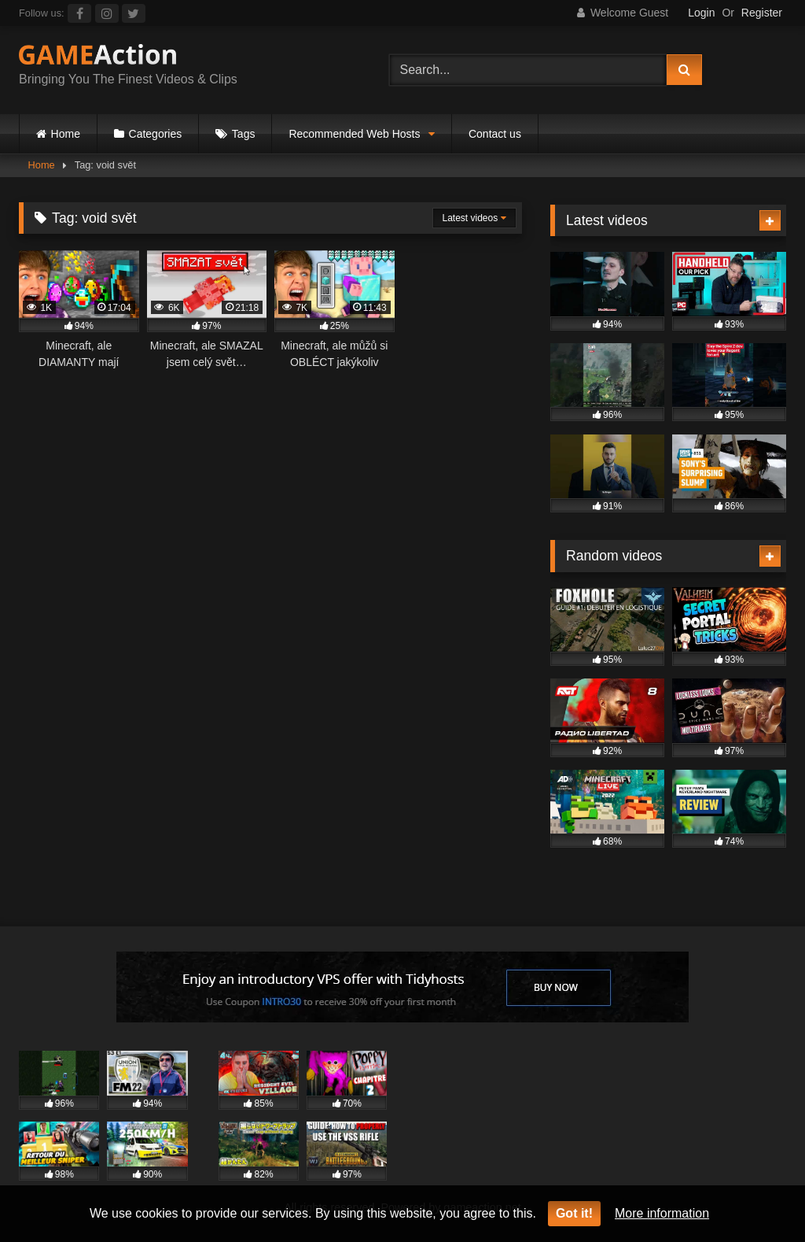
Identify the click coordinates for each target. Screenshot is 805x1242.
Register (761, 12)
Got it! (574, 1213)
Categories (155, 134)
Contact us (495, 134)
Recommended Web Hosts (354, 134)
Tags (243, 134)
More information (662, 1213)
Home (65, 134)
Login (701, 12)
